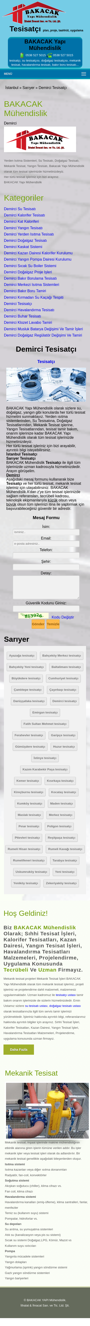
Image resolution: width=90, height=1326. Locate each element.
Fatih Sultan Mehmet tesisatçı (44, 724)
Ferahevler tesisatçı (29, 735)
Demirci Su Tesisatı (20, 209)
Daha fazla (18, 1049)
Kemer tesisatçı (28, 781)
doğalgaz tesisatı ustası (65, 1006)
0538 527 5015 (32, 55)
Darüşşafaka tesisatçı (28, 701)
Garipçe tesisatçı (63, 735)
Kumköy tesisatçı (29, 803)
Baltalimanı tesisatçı (66, 667)
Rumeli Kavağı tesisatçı (65, 849)
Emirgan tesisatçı (45, 712)
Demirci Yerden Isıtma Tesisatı (29, 234)
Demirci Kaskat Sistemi (23, 247)
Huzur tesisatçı (64, 746)
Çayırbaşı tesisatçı (62, 689)
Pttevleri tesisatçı (27, 837)
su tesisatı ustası (36, 1006)
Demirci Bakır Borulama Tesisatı (30, 278)
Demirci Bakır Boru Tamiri (25, 291)
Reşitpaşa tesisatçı (61, 837)
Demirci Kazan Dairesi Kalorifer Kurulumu (38, 253)
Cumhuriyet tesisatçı (63, 678)
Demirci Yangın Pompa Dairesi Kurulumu (37, 259)
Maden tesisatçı (61, 803)
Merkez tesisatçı (60, 815)
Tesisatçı (46, 361)
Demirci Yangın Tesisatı (23, 228)
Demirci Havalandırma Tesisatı (29, 310)
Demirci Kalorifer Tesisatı (24, 215)
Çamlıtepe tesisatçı (27, 689)
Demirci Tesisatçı (18, 304)
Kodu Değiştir (63, 617)
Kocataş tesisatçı (63, 792)
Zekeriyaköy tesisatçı (61, 883)
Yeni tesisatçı (64, 872)
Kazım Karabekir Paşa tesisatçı (45, 769)
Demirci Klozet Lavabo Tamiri (28, 322)
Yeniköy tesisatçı (25, 883)
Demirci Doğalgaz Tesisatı (25, 240)
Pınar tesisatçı (29, 826)
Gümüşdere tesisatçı (30, 746)
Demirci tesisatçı (65, 701)
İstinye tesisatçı (45, 758)
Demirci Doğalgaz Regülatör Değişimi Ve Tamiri (43, 335)
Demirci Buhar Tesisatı (22, 316)
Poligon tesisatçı (59, 826)
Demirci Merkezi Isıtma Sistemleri (31, 285)
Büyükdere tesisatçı (26, 678)
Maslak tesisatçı (29, 815)
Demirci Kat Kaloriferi (21, 221)
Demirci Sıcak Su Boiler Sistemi (30, 266)
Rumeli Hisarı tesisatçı (24, 849)
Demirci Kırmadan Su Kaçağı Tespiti (33, 297)
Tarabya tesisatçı (65, 860)
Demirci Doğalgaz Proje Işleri (28, 272)
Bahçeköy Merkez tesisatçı (61, 655)
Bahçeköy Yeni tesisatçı (26, 667)
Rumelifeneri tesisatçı (29, 860)
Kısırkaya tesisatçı (60, 781)
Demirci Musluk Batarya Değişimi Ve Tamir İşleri (43, 329)
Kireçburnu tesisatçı (28, 792)
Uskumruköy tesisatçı (31, 872)
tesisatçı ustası (66, 995)
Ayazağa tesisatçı (21, 655)
